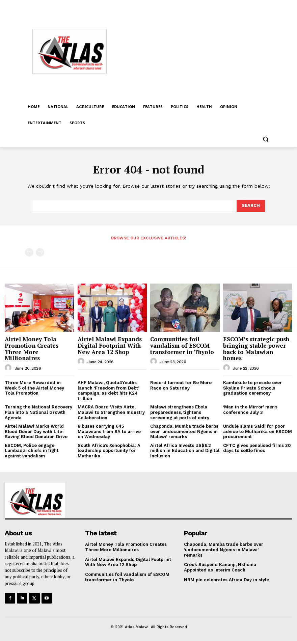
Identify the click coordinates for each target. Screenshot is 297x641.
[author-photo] (9, 368)
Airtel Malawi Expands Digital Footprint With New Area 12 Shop (110, 345)
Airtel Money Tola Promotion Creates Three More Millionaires (31, 348)
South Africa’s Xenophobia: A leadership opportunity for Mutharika (109, 450)
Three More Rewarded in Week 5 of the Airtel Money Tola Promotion (34, 388)
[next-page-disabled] (40, 252)
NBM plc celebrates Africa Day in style (227, 579)
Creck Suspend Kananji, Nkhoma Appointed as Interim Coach (220, 567)
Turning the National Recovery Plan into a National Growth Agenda (38, 412)
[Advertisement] (206, 50)
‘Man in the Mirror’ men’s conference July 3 (250, 409)
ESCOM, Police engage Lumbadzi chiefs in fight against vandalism (31, 450)
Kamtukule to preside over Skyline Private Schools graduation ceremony (252, 388)
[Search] (251, 206)
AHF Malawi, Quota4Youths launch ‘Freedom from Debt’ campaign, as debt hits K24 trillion (108, 390)
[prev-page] (29, 252)
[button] (265, 139)
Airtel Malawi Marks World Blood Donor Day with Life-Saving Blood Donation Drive (36, 431)
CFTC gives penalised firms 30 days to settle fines (257, 448)
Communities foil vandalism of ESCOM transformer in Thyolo (182, 345)
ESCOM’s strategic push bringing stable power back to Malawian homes (256, 348)
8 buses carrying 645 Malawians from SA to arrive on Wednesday (109, 431)
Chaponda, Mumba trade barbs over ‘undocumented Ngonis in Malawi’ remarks (184, 431)
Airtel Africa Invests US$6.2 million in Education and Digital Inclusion (184, 450)
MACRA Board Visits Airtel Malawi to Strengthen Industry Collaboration (111, 412)
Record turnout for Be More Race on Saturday (181, 385)
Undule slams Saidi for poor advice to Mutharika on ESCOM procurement (257, 431)
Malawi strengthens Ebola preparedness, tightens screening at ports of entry (179, 412)
